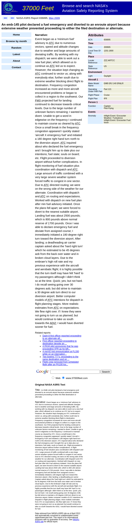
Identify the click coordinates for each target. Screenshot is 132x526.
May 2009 (54, 18)
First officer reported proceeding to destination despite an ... (60, 342)
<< (5, 18)
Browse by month (16, 41)
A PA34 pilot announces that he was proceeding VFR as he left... (60, 347)
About (16, 60)
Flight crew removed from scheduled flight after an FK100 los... (60, 363)
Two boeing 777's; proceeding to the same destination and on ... (60, 358)
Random (16, 47)
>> (12, 18)
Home (16, 34)
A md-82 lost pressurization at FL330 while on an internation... (61, 352)
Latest (16, 54)
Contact (16, 67)
